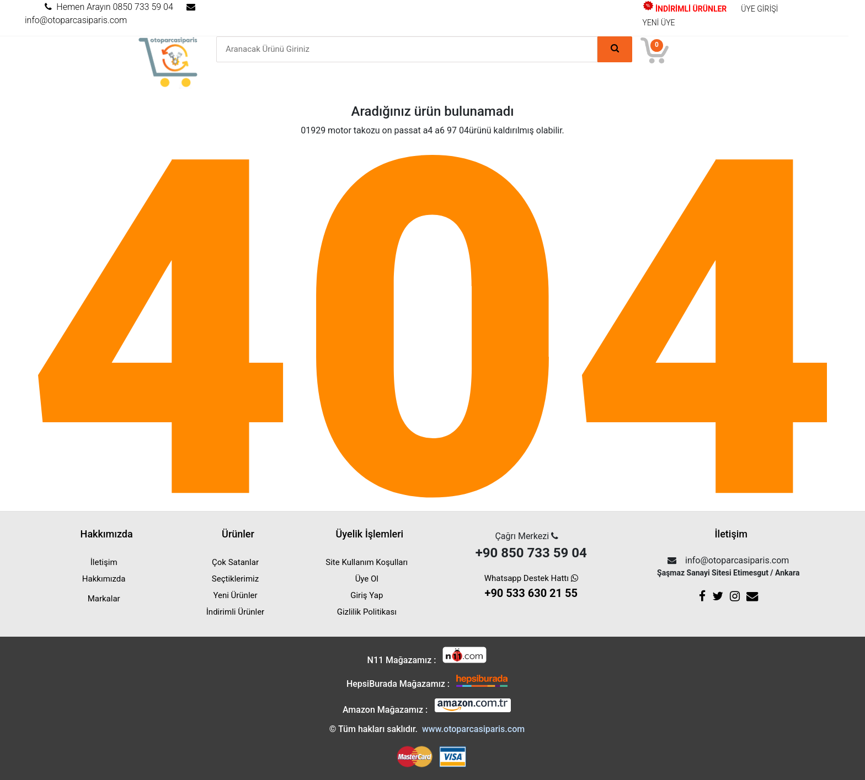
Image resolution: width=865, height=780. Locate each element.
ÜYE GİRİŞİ (759, 8)
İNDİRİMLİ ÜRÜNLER (685, 8)
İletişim (104, 562)
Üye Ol (366, 579)
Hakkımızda (104, 579)
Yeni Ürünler (235, 595)
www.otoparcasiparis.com (473, 729)
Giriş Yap (366, 595)
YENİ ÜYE (659, 22)
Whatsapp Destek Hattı (531, 587)
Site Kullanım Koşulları (366, 562)
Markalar (104, 599)
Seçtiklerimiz (235, 579)
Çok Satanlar (235, 562)
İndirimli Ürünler (235, 612)
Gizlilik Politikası (367, 612)
